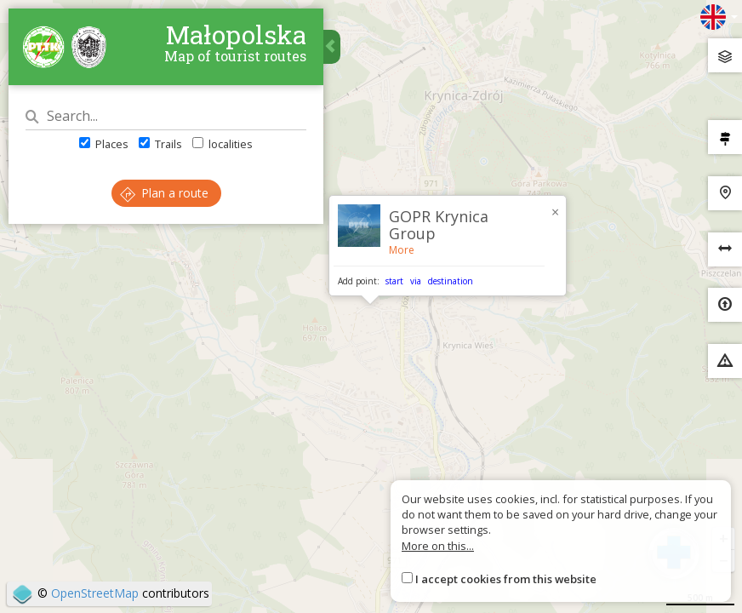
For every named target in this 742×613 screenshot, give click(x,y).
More (401, 250)
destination (450, 281)
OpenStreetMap (95, 593)
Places (103, 144)
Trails (160, 144)
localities (222, 144)
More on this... (438, 545)
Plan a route (164, 193)
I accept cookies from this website (505, 579)
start (394, 281)
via (415, 281)
